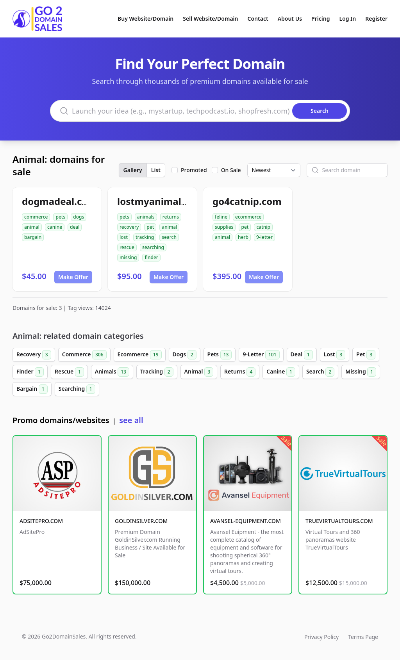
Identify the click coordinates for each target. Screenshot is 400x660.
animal (31, 227)
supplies (224, 227)
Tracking (156, 372)
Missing (360, 372)
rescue (127, 247)
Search (320, 372)
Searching (77, 389)
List (156, 170)
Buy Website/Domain (145, 18)
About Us (290, 18)
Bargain (32, 389)
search (169, 237)
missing (128, 257)
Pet (365, 354)
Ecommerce (140, 354)
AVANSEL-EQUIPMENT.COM (245, 521)
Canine (280, 372)
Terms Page (363, 636)
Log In (347, 18)
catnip (263, 227)
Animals (112, 372)
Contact (258, 18)
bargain (32, 237)
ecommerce (248, 216)
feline (221, 216)
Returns (239, 372)
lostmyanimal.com (160, 201)
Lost (334, 354)
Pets (219, 354)
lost (124, 237)
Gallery (132, 170)
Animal (198, 372)
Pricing (320, 18)
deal (74, 227)
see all (131, 420)
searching (153, 247)
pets (60, 216)
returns (170, 216)
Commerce (84, 354)
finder (151, 257)
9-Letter (261, 354)
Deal (302, 354)
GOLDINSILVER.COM (141, 521)
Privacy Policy (321, 636)
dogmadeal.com (59, 201)
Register (376, 18)
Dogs (184, 354)
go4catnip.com (247, 201)
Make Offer (73, 277)
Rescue (69, 372)
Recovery (33, 354)
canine (54, 227)
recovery (129, 227)
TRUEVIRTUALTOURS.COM (339, 521)
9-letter (264, 237)
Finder (30, 372)
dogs (78, 216)
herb (243, 237)
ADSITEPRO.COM (41, 521)
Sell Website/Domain (210, 18)
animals (146, 216)
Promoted (194, 170)
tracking (145, 237)
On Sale (231, 170)
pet (150, 227)
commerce (36, 216)
